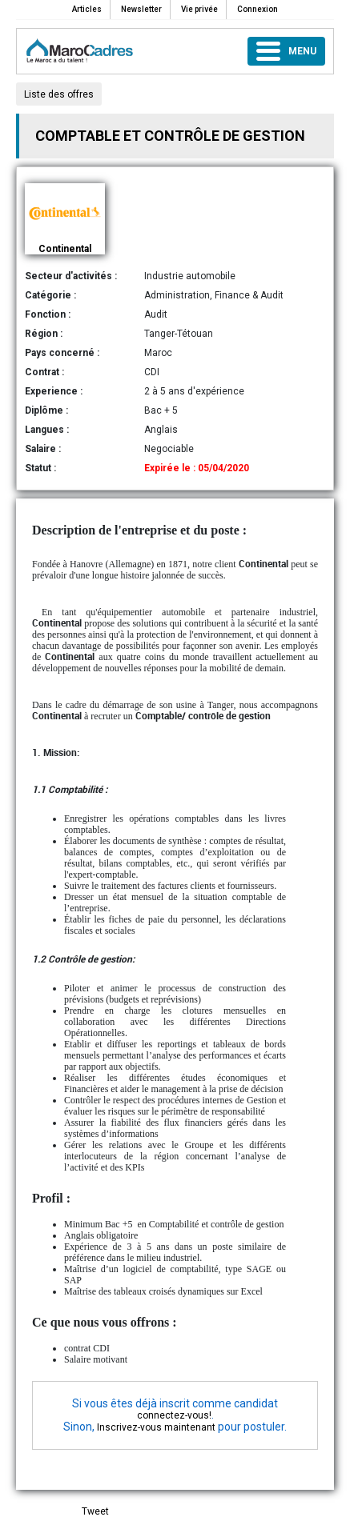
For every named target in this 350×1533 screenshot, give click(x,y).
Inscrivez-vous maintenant (156, 1427)
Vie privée (199, 9)
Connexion (257, 9)
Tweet (95, 1511)
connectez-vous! (174, 1415)
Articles (87, 9)
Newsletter (141, 9)
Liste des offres (59, 94)
